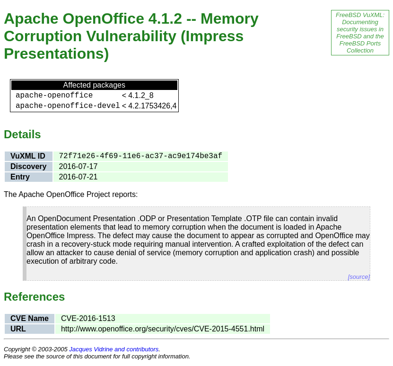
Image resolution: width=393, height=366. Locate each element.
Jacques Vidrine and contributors (113, 349)
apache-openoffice (54, 95)
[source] (359, 276)
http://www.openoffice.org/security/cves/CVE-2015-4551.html (162, 329)
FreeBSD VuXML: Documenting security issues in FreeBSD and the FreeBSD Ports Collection (360, 32)
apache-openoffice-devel (68, 106)
